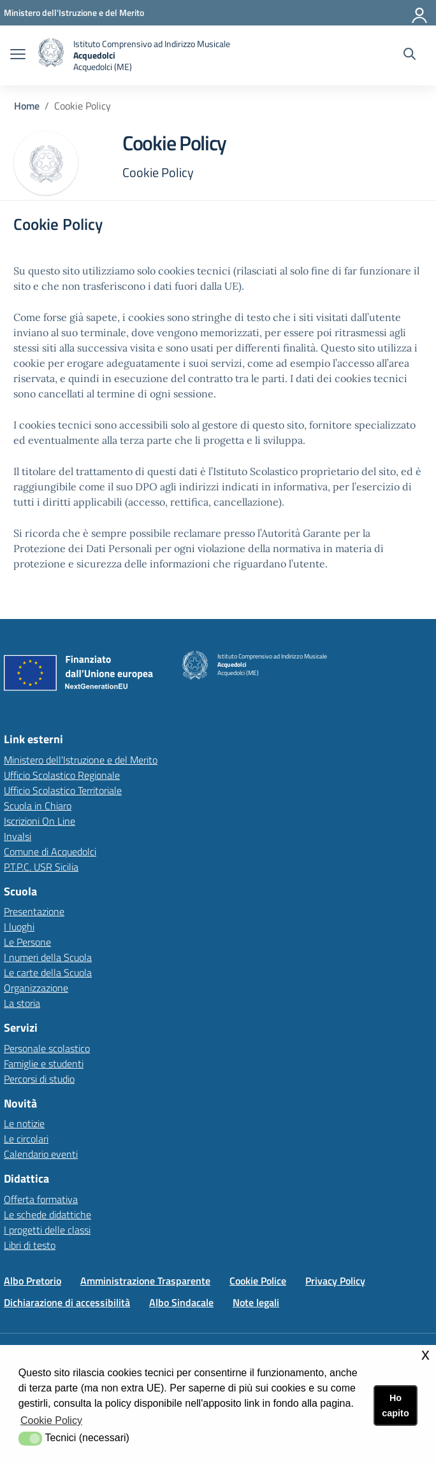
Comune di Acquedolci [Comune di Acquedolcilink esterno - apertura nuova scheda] (50, 851)
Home (27, 105)
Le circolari (26, 1138)
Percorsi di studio (39, 1078)
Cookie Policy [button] (51, 1420)
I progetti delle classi (47, 1229)
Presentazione (34, 911)
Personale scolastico (47, 1048)
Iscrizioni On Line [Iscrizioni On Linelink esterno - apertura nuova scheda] (39, 821)
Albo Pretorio (32, 1280)
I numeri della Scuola (48, 957)
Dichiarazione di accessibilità (67, 1302)
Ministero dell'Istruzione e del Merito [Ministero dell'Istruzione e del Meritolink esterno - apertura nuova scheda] (80, 759)
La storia (22, 1003)
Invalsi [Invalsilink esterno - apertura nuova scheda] (17, 836)
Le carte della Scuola (48, 972)
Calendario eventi (41, 1154)
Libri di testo (29, 1245)
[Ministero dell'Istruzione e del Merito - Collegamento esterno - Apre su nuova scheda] (74, 12)
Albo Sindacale (181, 1302)
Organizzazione (36, 987)
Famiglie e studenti (44, 1063)
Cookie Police (257, 1280)
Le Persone (27, 942)
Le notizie (24, 1123)
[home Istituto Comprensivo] (134, 55)
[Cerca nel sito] (409, 55)
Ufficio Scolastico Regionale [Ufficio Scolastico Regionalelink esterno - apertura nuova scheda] (62, 775)
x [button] (425, 1354)
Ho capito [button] (395, 1405)
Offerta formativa (41, 1199)
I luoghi (19, 926)
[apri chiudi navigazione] (17, 55)
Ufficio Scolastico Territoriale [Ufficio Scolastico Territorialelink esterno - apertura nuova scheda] (63, 790)
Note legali (256, 1302)
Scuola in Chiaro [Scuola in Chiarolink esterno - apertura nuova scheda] (37, 805)
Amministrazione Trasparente (145, 1280)
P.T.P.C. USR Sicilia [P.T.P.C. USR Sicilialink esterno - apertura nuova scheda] (41, 866)
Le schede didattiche (47, 1214)
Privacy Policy (335, 1280)
